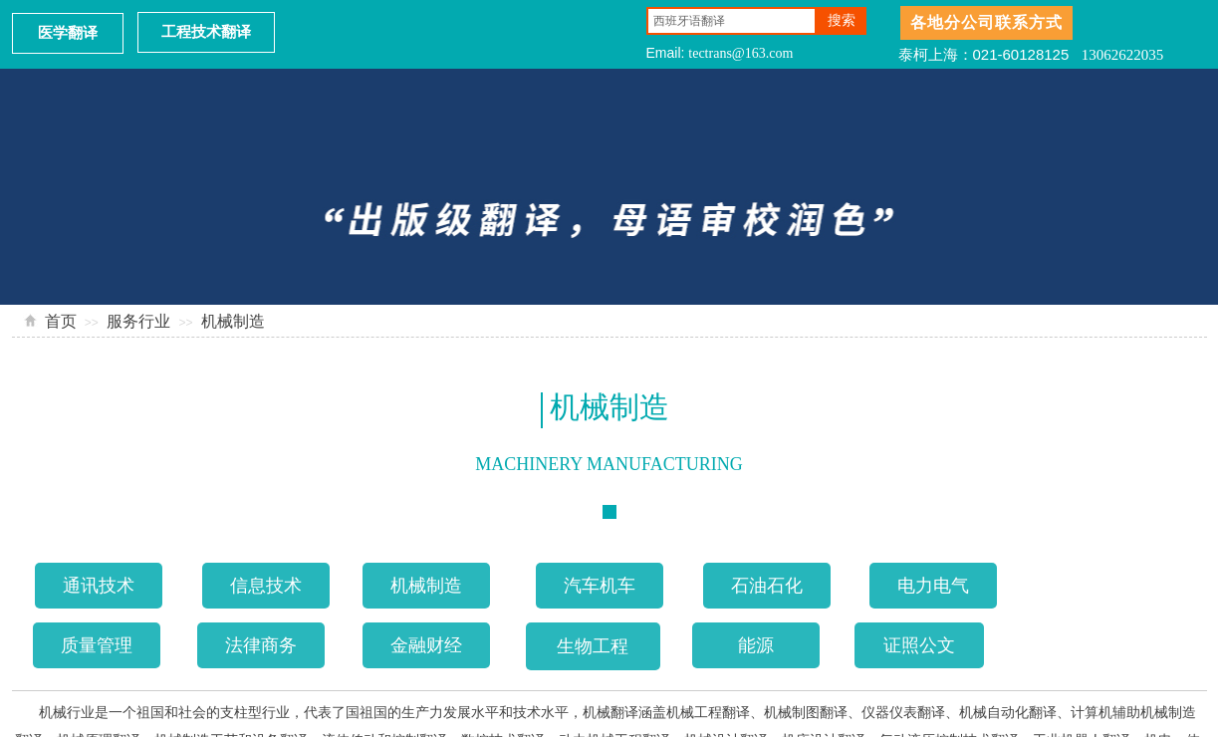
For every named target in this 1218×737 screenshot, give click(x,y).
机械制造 (233, 321)
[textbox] (731, 21)
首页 (61, 321)
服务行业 (138, 321)
